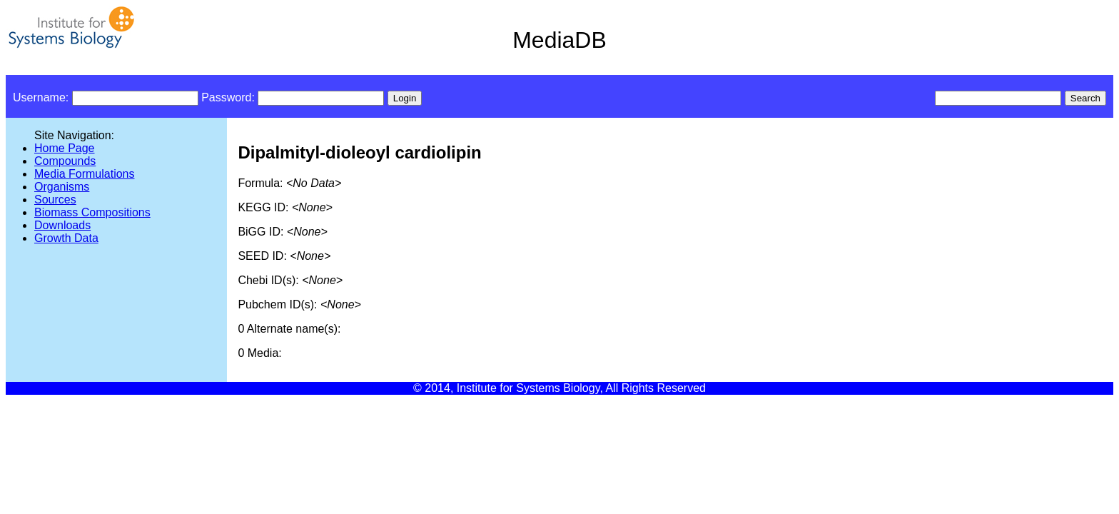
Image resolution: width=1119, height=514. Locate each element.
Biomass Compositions (92, 212)
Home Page (64, 148)
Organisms (61, 187)
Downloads (62, 225)
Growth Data (66, 238)
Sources (55, 199)
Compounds (65, 161)
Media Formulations (84, 174)
